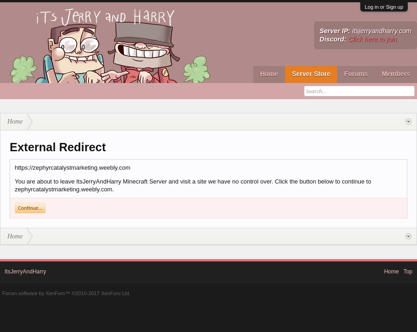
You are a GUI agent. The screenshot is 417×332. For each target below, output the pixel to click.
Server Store (311, 73)
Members (396, 73)
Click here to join (372, 39)
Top (408, 271)
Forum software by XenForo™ (66, 293)
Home (269, 73)
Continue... (30, 208)
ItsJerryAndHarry (25, 271)
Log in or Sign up (384, 7)
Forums (356, 73)
